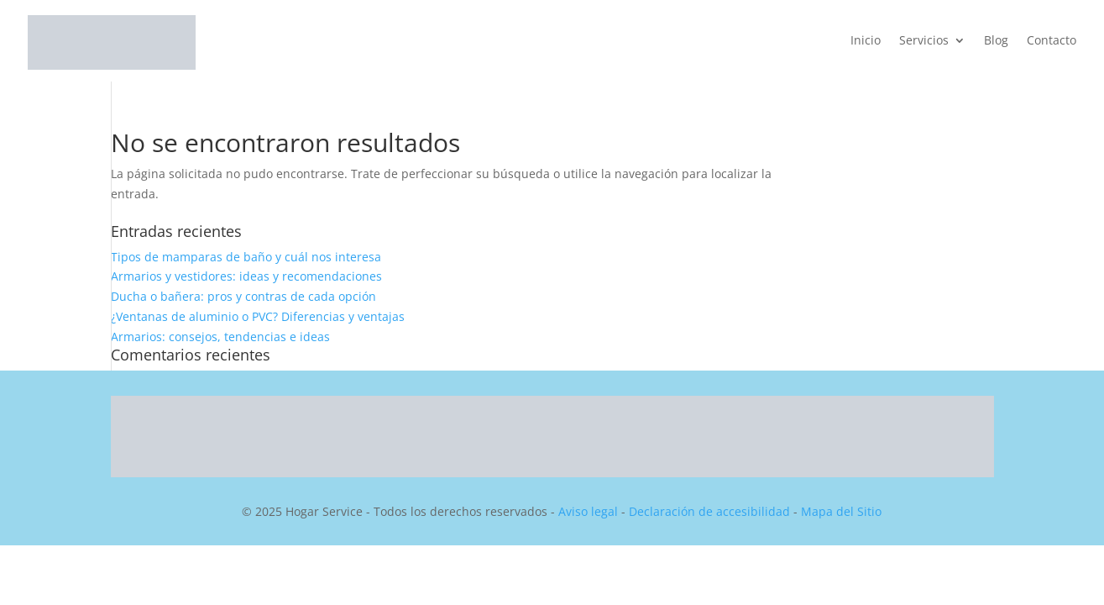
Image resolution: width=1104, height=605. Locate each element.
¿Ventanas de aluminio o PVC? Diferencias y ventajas (258, 316)
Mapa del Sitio (841, 511)
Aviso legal (588, 511)
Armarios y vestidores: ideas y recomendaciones (246, 276)
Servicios (924, 41)
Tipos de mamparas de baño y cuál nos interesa (246, 257)
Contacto (1051, 41)
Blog (996, 41)
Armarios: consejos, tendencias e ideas (220, 337)
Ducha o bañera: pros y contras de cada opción (243, 296)
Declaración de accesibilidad (709, 511)
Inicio (865, 41)
